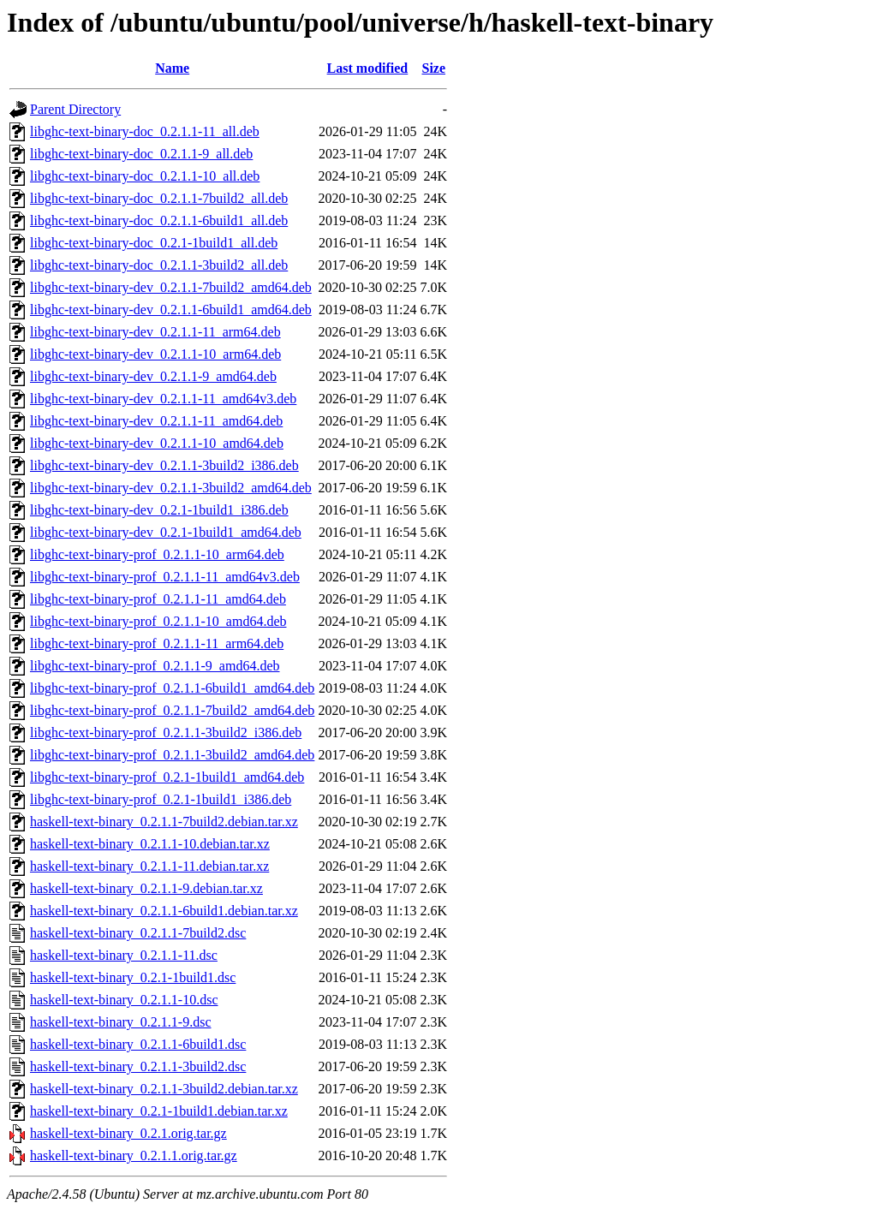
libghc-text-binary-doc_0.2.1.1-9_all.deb (141, 153)
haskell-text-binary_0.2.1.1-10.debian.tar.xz (150, 844)
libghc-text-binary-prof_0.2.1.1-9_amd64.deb (154, 665)
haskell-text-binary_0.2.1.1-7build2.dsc (138, 933)
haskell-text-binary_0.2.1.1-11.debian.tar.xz (149, 866)
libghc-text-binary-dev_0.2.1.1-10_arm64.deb (155, 354)
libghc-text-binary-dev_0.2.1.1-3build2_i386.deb (164, 465)
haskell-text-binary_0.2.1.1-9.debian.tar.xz (146, 888)
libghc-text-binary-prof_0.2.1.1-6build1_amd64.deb (172, 688)
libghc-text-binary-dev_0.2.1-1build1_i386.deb (159, 510)
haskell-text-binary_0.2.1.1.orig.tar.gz (133, 1155)
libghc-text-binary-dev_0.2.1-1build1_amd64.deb (165, 532)
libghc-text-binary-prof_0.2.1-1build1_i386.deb (160, 799)
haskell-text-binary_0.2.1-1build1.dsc (133, 977)
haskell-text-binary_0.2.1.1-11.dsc (124, 955)
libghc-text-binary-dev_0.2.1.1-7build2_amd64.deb (171, 287)
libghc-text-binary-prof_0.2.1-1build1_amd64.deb (167, 777)
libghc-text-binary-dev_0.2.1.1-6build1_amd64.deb (171, 309)
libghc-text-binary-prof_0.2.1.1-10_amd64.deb (158, 621)
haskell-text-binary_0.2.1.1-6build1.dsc (138, 1044)
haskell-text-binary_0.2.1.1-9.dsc (121, 1022)
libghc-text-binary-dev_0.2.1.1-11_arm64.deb (155, 332)
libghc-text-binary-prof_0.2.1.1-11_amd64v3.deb (165, 576)
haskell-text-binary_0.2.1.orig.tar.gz (128, 1133)
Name (172, 68)
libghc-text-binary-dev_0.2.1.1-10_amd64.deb (156, 443)
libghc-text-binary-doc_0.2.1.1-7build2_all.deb (159, 198)
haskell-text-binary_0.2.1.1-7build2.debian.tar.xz (164, 821)
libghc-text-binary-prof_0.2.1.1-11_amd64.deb (158, 599)
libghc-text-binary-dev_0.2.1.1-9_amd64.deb (153, 376)
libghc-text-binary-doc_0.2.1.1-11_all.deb (145, 131)
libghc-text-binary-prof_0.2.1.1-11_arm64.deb (156, 643)
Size (433, 68)
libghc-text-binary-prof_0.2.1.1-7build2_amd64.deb (172, 710)
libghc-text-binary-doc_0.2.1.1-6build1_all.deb (159, 220)
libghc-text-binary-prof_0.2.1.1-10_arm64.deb (157, 554)
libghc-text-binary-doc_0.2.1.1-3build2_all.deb (159, 265)
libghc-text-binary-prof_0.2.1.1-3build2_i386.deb (165, 732)
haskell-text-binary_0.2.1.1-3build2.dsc (138, 1066)
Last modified (368, 68)
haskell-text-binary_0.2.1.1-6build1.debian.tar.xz (164, 910)
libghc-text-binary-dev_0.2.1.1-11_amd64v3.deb (163, 398)
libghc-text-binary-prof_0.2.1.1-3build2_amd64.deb (172, 754)
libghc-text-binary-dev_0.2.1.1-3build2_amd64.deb (171, 487)
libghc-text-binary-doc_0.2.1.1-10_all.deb (145, 176)
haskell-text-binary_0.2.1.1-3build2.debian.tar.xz (164, 1088)
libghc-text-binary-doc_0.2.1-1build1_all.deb (153, 242)
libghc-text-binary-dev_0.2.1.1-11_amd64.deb (156, 421)
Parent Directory (75, 109)
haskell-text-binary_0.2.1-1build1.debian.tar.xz (159, 1111)
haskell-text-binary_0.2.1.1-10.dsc (124, 999)
